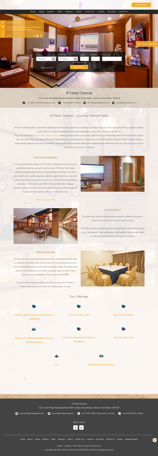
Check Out (62, 55)
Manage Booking (131, 439)
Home (22, 439)
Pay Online (111, 11)
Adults (82, 55)
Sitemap (60, 446)
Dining (41, 11)
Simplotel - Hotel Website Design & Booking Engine (83, 446)
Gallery (79, 11)
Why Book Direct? (47, 68)
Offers (59, 11)
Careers (120, 439)
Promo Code (106, 55)
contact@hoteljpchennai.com (63, 413)
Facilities (50, 11)
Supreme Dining (113, 209)
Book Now (141, 5)
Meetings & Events (45, 251)
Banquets (69, 11)
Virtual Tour (89, 11)
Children (94, 55)
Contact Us (123, 11)
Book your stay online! (45, 199)
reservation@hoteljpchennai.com (31, 413)
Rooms (33, 11)
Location (101, 11)
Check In (39, 55)
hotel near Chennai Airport (47, 135)
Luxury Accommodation (45, 157)
